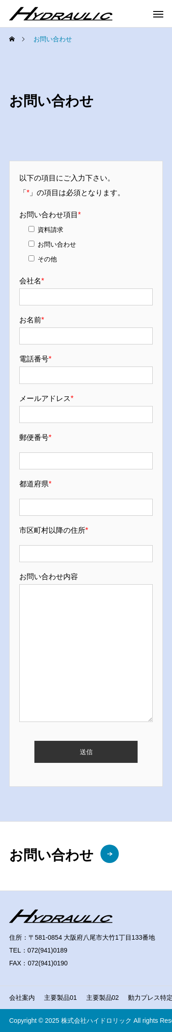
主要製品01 (60, 997)
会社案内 (22, 997)
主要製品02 (102, 997)
